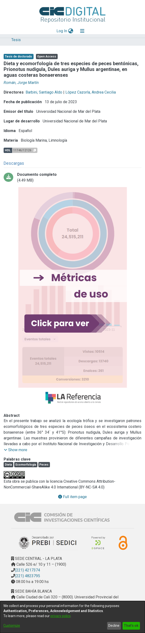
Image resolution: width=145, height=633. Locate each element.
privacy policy (60, 616)
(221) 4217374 (27, 570)
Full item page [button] (72, 496)
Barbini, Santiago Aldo (44, 92)
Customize (11, 625)
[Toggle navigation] (82, 31)
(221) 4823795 (27, 576)
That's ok (131, 625)
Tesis (16, 40)
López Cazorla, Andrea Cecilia (90, 92)
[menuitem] (71, 31)
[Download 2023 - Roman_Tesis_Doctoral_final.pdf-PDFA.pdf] (72, 177)
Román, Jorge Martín (21, 82)
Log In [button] (62, 31)
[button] (16, 450)
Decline (113, 625)
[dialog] (72, 617)
